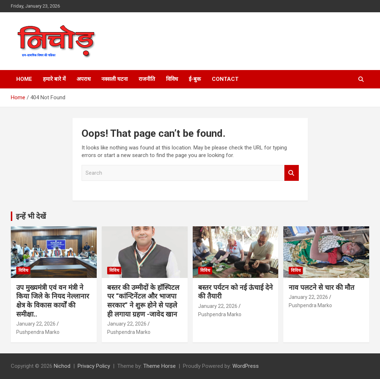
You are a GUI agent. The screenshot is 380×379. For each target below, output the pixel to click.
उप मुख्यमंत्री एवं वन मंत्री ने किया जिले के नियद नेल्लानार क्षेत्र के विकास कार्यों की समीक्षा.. (52, 300)
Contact (225, 79)
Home (24, 79)
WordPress (245, 366)
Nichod (62, 366)
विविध (172, 79)
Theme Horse (159, 366)
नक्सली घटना (114, 79)
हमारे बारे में (54, 79)
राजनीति (147, 79)
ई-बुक (195, 79)
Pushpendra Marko (38, 332)
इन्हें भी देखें (31, 216)
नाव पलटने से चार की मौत (321, 287)
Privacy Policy (94, 366)
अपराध (84, 79)
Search (291, 173)
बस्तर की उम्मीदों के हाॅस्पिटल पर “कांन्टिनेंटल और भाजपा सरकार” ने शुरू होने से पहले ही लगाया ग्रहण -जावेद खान (143, 300)
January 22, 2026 (36, 324)
